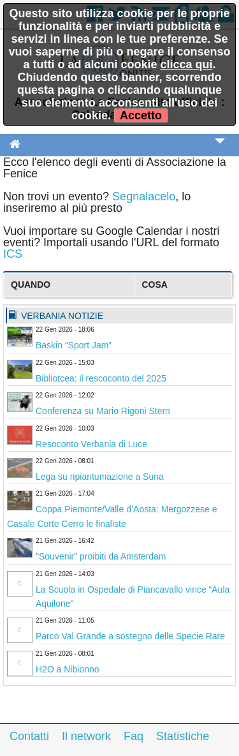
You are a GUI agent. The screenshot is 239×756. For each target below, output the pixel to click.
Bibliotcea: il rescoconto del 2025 (101, 378)
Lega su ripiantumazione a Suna (100, 476)
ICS (12, 254)
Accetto (141, 115)
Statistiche (182, 736)
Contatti (29, 736)
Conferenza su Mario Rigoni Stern (103, 411)
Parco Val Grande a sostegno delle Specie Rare (130, 636)
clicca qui (186, 64)
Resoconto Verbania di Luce (91, 444)
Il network (86, 736)
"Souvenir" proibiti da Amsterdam (101, 556)
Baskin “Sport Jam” (74, 345)
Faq (133, 736)
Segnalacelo (143, 196)
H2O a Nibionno (67, 669)
